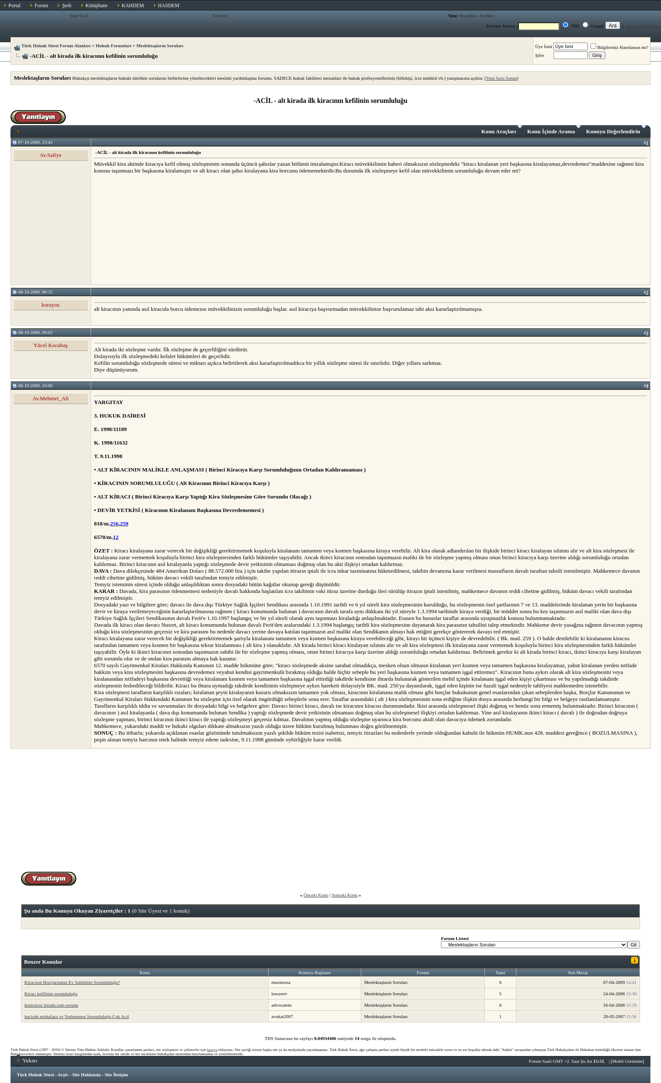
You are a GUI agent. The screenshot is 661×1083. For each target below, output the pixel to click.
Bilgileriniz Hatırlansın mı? (619, 47)
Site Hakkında (86, 1074)
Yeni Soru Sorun (501, 78)
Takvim (219, 15)
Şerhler (487, 15)
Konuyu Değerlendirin (616, 130)
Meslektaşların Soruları (159, 45)
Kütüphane (97, 5)
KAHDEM (133, 5)
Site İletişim (116, 1074)
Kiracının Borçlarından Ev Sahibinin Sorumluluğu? (72, 982)
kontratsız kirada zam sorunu (51, 1005)
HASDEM (169, 5)
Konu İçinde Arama (554, 130)
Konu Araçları (501, 130)
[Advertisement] (157, 229)
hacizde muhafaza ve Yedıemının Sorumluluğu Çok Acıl (76, 1016)
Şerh (66, 5)
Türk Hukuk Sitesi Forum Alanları (56, 45)
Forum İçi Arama (643, 25)
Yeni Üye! (79, 15)
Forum (41, 5)
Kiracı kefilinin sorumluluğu (51, 993)
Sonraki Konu (344, 894)
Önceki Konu (316, 894)
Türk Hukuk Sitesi (35, 1074)
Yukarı (27, 1060)
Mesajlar (467, 15)
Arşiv (63, 1074)
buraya (212, 1050)
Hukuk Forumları (114, 45)
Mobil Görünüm (628, 1061)
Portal (14, 5)
